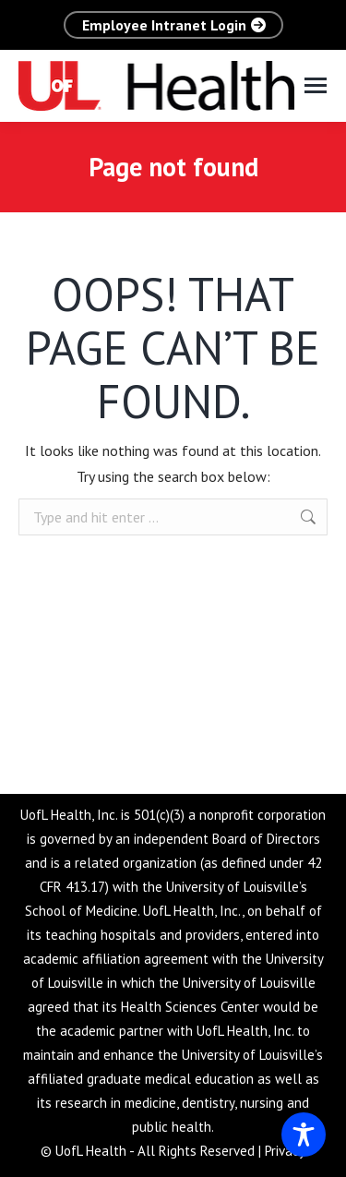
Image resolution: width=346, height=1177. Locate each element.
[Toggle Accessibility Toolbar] (304, 1135)
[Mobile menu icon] (316, 85)
